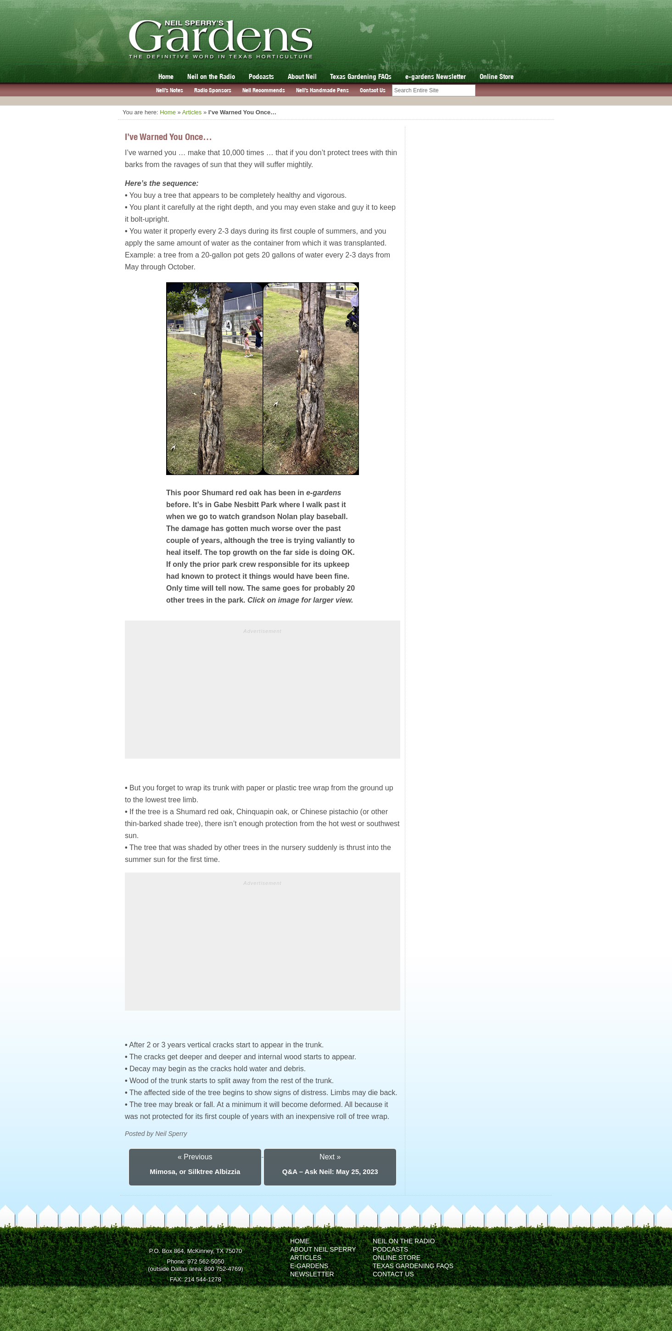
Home (166, 76)
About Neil (302, 76)
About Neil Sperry (323, 1249)
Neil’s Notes (169, 90)
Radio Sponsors (212, 90)
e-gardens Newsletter (435, 76)
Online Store (497, 76)
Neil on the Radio (211, 76)
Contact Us (373, 90)
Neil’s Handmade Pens (322, 90)
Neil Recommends (263, 90)
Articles (192, 112)
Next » (330, 1157)
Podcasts (261, 76)
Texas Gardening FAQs (361, 76)
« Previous (195, 1157)
